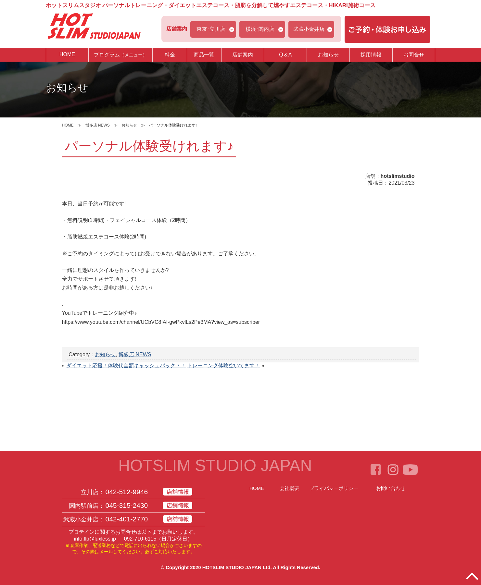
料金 (170, 54)
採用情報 (371, 54)
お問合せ (413, 54)
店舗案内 (242, 54)
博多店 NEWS (135, 354)
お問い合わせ (390, 488)
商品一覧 (204, 54)
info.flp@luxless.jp (95, 539)
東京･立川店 (210, 29)
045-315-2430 (127, 505)
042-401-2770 (127, 519)
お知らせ (328, 54)
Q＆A (285, 54)
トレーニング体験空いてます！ (223, 365)
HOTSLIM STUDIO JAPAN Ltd (236, 567)
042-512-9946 (127, 491)
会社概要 (289, 488)
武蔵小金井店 (308, 29)
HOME (67, 54)
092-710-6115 (140, 539)
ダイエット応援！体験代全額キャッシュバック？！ (126, 365)
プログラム (120, 54)
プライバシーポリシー (334, 488)
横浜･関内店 (260, 29)
